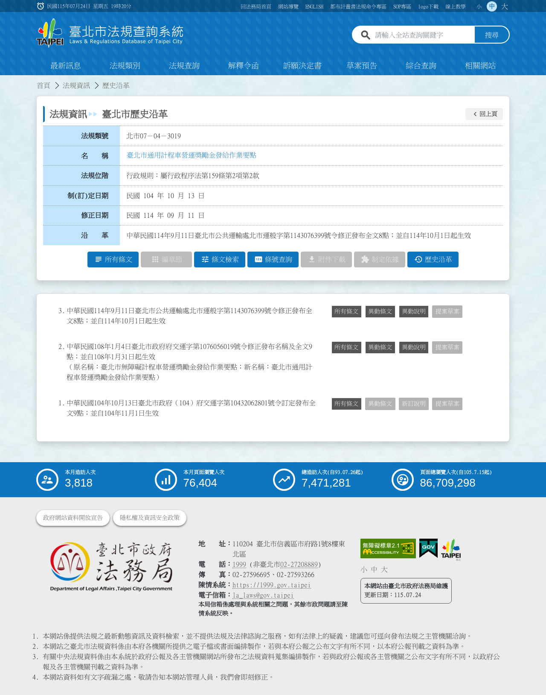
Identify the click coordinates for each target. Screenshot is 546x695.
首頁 (43, 85)
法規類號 (94, 135)
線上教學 (455, 6)
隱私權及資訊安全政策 (150, 518)
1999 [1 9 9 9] (239, 564)
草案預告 (361, 66)
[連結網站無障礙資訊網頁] (388, 548)
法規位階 (94, 175)
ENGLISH (314, 6)
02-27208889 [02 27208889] (299, 564)
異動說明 (414, 311)
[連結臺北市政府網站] (451, 550)
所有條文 (346, 311)
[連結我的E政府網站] (428, 548)
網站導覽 (288, 6)
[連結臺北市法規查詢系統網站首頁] (110, 33)
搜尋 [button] (492, 35)
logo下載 (428, 6)
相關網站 (480, 66)
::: (5, 80)
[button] (484, 114)
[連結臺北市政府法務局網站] (111, 566)
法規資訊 (76, 85)
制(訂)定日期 (87, 195)
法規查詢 (184, 66)
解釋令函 (243, 66)
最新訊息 (65, 66)
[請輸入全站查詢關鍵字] (423, 35)
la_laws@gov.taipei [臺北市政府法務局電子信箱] (263, 595)
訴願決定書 (302, 66)
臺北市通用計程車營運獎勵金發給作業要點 (191, 155)
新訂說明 (414, 404)
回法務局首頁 (256, 6)
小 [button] (479, 6)
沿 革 (94, 235)
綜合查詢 (421, 66)
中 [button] (492, 6)
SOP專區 (402, 6)
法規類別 (125, 66)
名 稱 (94, 155)
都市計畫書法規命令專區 (358, 6)
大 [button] (504, 6)
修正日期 (94, 215)
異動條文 (380, 311)
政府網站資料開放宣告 (73, 518)
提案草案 (447, 311)
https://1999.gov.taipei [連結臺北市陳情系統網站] (271, 584)
